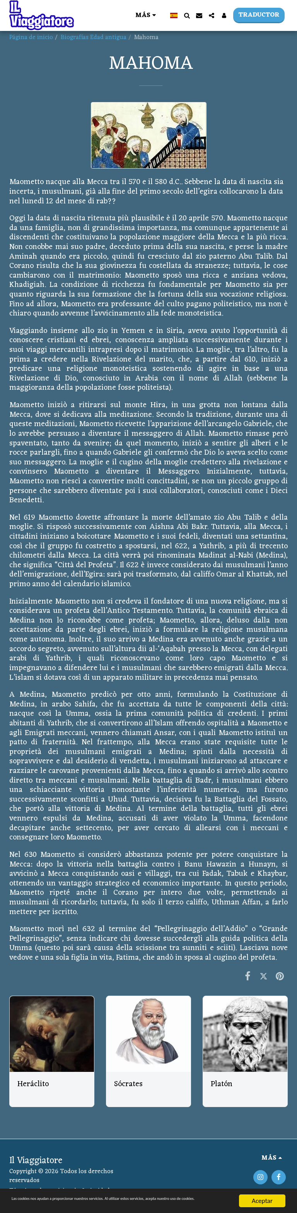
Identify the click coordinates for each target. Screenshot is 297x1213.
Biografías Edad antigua (93, 37)
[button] (187, 15)
